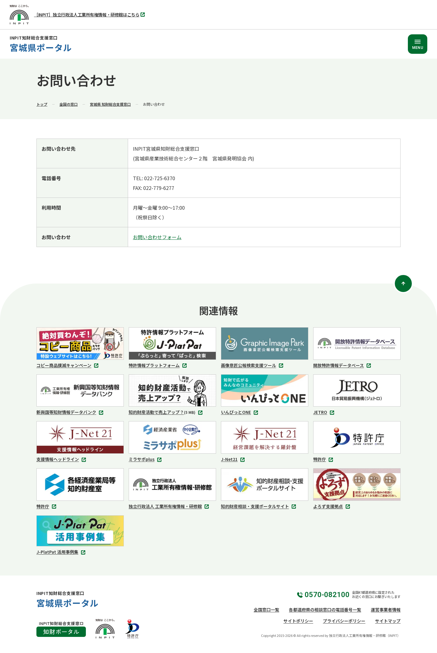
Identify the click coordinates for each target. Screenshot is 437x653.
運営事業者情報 (386, 610)
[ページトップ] (403, 283)
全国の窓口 (68, 104)
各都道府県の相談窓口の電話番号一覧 (325, 610)
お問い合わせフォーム (157, 237)
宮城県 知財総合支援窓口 (110, 104)
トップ (41, 104)
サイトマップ (388, 621)
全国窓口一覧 (266, 610)
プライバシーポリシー (344, 621)
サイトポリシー (298, 621)
